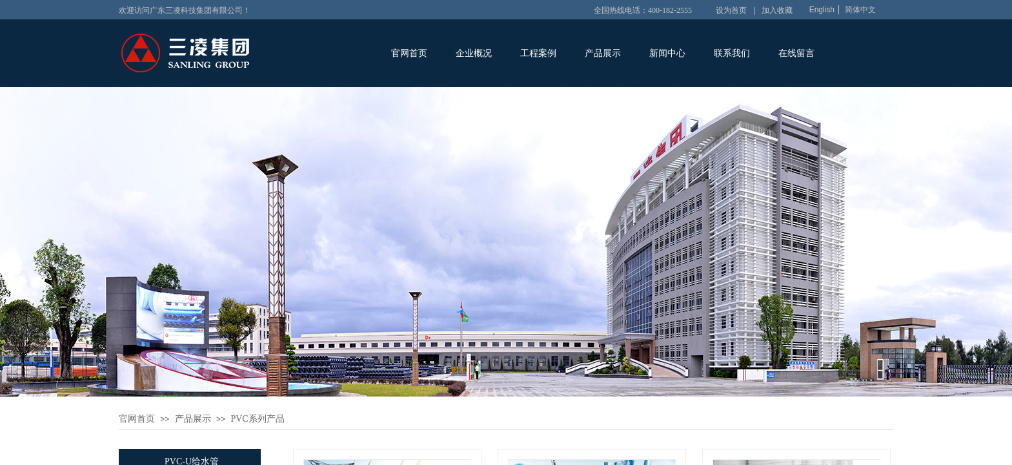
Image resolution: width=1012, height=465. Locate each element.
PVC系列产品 (257, 419)
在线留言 (796, 53)
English (822, 9)
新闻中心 (667, 53)
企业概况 (474, 53)
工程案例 (538, 53)
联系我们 (732, 53)
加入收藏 (777, 10)
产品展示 (603, 53)
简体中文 (860, 9)
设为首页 (731, 10)
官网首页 (409, 53)
